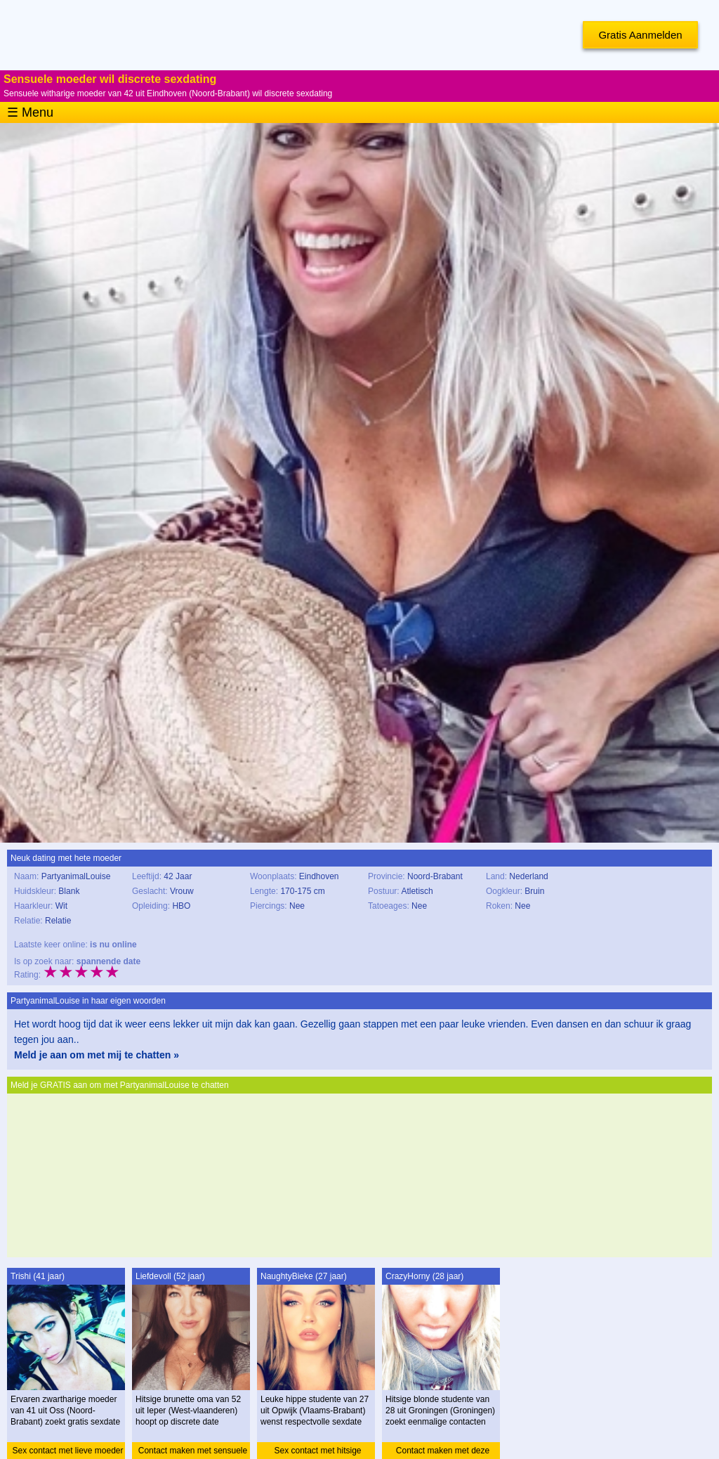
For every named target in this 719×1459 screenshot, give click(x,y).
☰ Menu (30, 112)
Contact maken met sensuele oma (192, 1452)
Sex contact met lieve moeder (67, 1450)
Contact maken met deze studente (442, 1452)
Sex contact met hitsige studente (317, 1452)
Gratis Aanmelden (640, 35)
